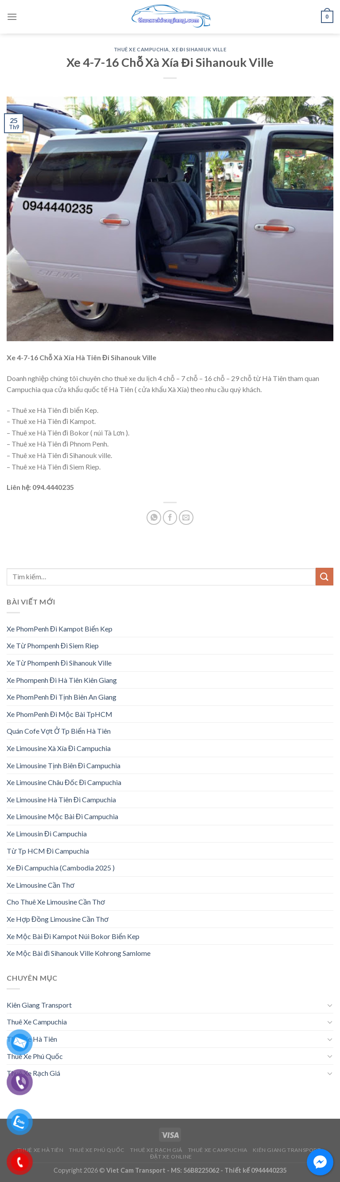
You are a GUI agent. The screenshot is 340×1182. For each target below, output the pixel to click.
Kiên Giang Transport (39, 1005)
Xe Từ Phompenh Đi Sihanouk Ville (59, 662)
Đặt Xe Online (171, 1156)
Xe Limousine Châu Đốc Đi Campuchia (64, 782)
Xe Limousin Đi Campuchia (47, 833)
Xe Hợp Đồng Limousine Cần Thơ (57, 919)
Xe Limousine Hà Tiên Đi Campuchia (61, 799)
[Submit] (324, 576)
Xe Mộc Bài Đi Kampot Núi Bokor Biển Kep (73, 936)
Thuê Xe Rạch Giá (33, 1073)
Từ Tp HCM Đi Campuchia (48, 851)
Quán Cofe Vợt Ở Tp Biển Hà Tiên (59, 731)
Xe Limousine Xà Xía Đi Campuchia (59, 748)
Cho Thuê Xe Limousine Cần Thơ (56, 901)
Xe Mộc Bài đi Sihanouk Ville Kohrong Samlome (79, 953)
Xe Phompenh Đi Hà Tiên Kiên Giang (62, 680)
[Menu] (12, 16)
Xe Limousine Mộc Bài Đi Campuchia (62, 816)
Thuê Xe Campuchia (142, 49)
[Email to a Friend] (186, 517)
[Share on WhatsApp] (154, 517)
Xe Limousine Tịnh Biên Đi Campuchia (63, 765)
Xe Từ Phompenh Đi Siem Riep (53, 645)
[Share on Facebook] (170, 517)
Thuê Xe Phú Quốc (35, 1056)
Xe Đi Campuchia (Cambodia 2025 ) (61, 867)
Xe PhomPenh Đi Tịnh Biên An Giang (61, 697)
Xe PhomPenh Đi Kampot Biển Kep (59, 628)
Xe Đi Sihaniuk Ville (199, 49)
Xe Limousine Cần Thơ (40, 885)
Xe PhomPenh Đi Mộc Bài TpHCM (59, 714)
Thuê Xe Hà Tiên (32, 1039)
